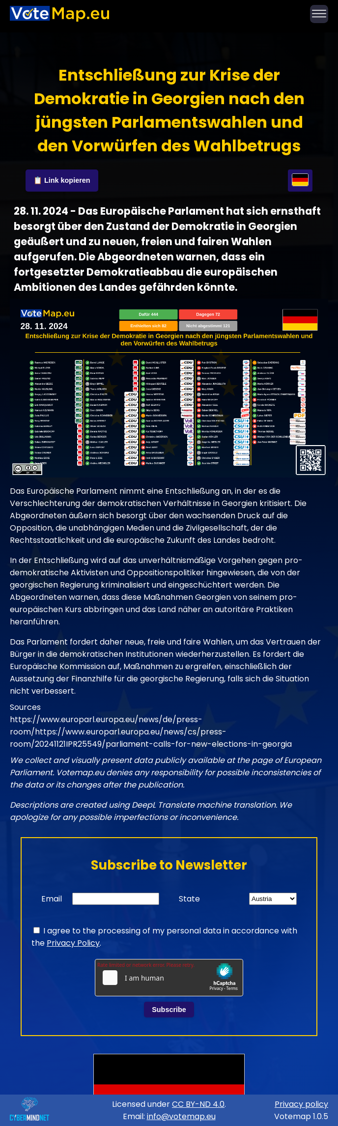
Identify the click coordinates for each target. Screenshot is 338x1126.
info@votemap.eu (181, 1116)
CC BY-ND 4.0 (198, 1104)
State (189, 898)
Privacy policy (301, 1104)
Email (51, 898)
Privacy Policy (73, 943)
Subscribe (169, 1009)
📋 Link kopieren (61, 180)
